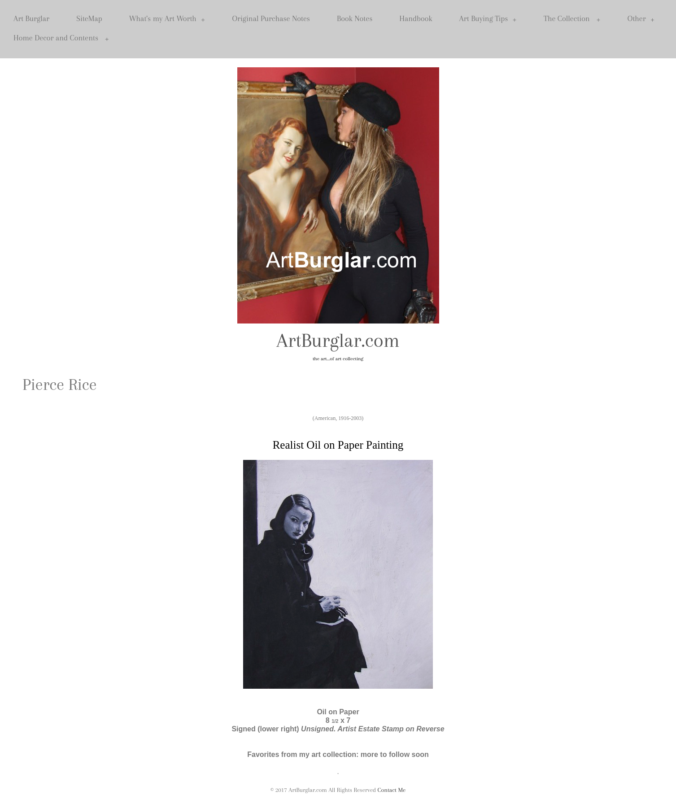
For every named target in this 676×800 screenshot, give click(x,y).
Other (641, 18)
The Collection (572, 18)
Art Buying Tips (488, 18)
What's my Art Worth (167, 18)
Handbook (415, 18)
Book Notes (354, 18)
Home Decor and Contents (61, 38)
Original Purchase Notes (271, 18)
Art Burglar (31, 18)
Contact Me (392, 790)
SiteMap (89, 18)
